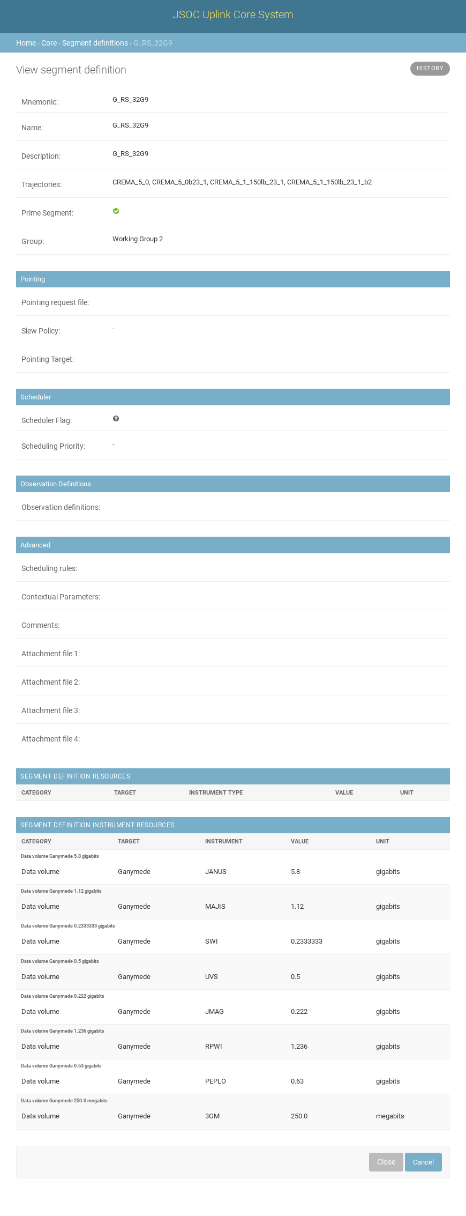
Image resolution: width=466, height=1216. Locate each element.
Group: (32, 241)
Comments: (40, 625)
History (430, 68)
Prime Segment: (47, 213)
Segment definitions (95, 43)
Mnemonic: (39, 102)
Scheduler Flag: (46, 420)
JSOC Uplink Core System (233, 14)
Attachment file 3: (50, 710)
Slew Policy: (40, 331)
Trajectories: (41, 184)
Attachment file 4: (50, 739)
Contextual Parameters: (60, 596)
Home (26, 43)
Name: (32, 127)
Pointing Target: (47, 359)
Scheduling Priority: (53, 446)
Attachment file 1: (50, 653)
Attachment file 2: (50, 682)
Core (49, 43)
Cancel (423, 1162)
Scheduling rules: (49, 568)
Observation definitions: (60, 507)
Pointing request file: (55, 302)
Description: (41, 156)
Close (386, 1162)
